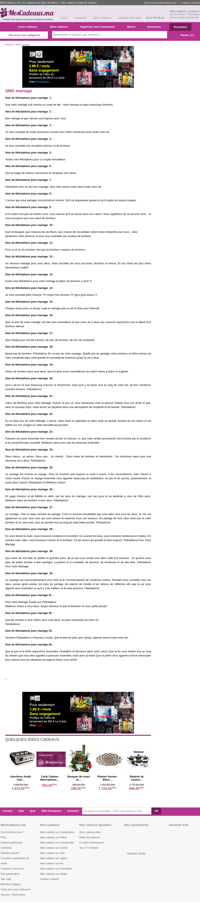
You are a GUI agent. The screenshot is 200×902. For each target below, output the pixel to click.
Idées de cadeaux (89, 837)
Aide (21, 810)
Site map (6, 879)
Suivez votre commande (184, 17)
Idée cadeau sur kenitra (54, 847)
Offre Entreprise (51, 810)
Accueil (9, 44)
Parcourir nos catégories (24, 35)
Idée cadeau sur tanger (54, 873)
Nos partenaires (10, 873)
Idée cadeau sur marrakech (56, 868)
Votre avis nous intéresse (15, 889)
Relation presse (10, 853)
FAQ (3, 837)
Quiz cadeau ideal (90, 832)
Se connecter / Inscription (185, 14)
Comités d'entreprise (91, 842)
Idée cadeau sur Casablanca (57, 832)
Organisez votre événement (99, 26)
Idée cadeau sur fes (51, 863)
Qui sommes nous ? (12, 832)
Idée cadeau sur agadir (53, 858)
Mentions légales (11, 884)
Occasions (155, 26)
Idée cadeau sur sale (52, 853)
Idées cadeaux (60, 26)
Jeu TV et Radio (89, 847)
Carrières (6, 847)
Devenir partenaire (11, 842)
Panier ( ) (185, 35)
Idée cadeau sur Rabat (53, 837)
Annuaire (73, 810)
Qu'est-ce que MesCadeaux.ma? (160, 2)
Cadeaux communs (12, 868)
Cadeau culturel (49, 879)
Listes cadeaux (29, 26)
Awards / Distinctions (13, 894)
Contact (7, 810)
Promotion (180, 27)
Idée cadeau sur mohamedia (57, 842)
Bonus (132, 26)
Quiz (33, 810)
